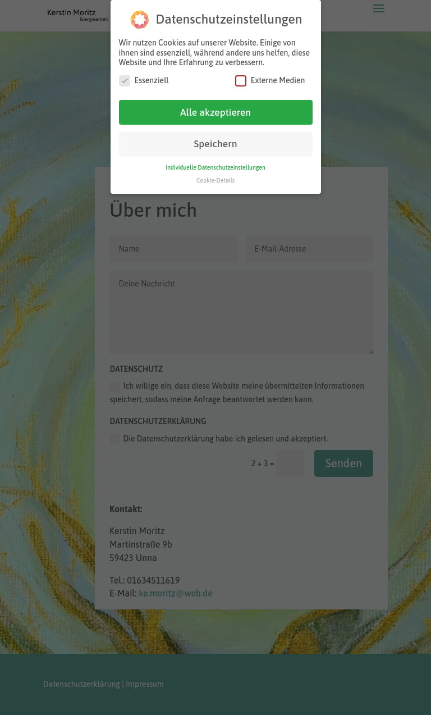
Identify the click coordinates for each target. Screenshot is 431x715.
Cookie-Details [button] (215, 179)
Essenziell (144, 80)
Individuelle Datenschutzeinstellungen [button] (215, 166)
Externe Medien (270, 80)
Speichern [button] (215, 143)
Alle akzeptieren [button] (215, 111)
